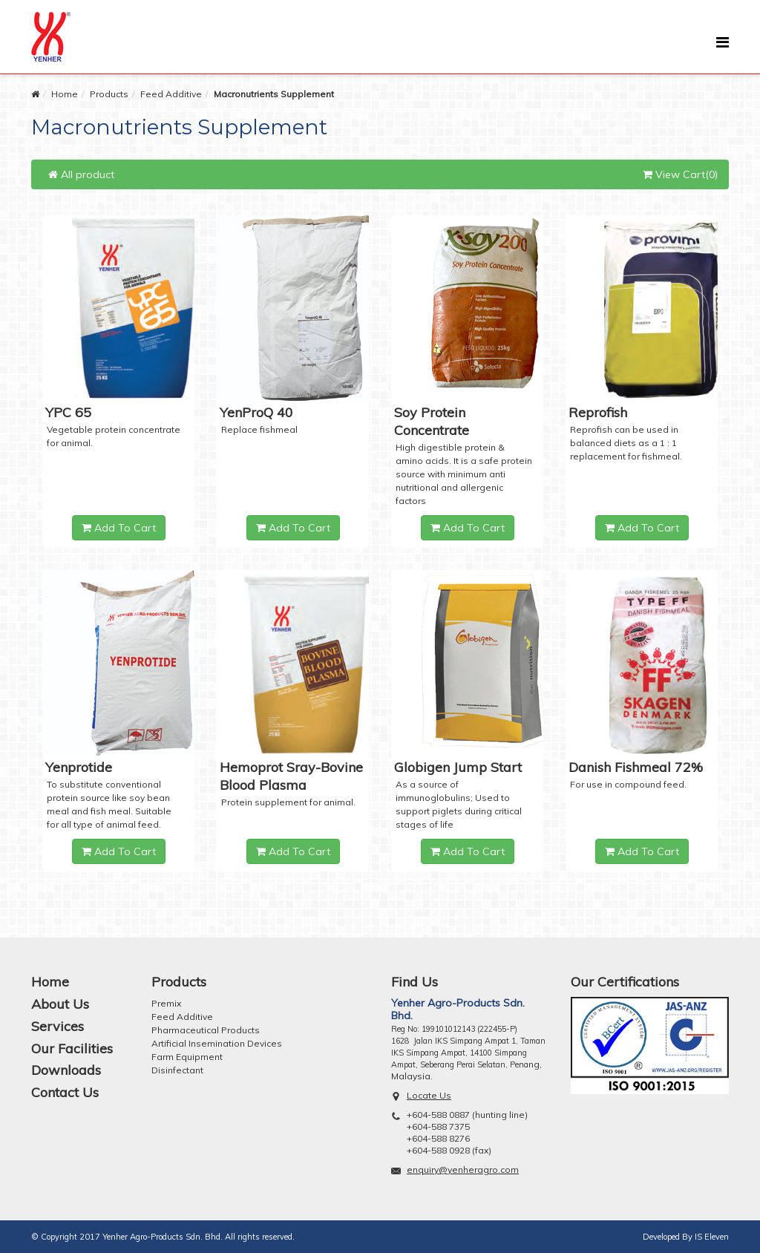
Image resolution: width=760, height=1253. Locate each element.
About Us (60, 1003)
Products (109, 93)
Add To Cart (119, 527)
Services (57, 1026)
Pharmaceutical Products (205, 1030)
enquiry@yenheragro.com (463, 1169)
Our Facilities (72, 1048)
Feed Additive (171, 93)
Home (64, 93)
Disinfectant (177, 1070)
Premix (166, 1003)
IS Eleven (712, 1236)
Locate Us (429, 1095)
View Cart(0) (680, 174)
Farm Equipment (187, 1056)
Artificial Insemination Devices (216, 1043)
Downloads (66, 1070)
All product (81, 174)
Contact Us (65, 1092)
